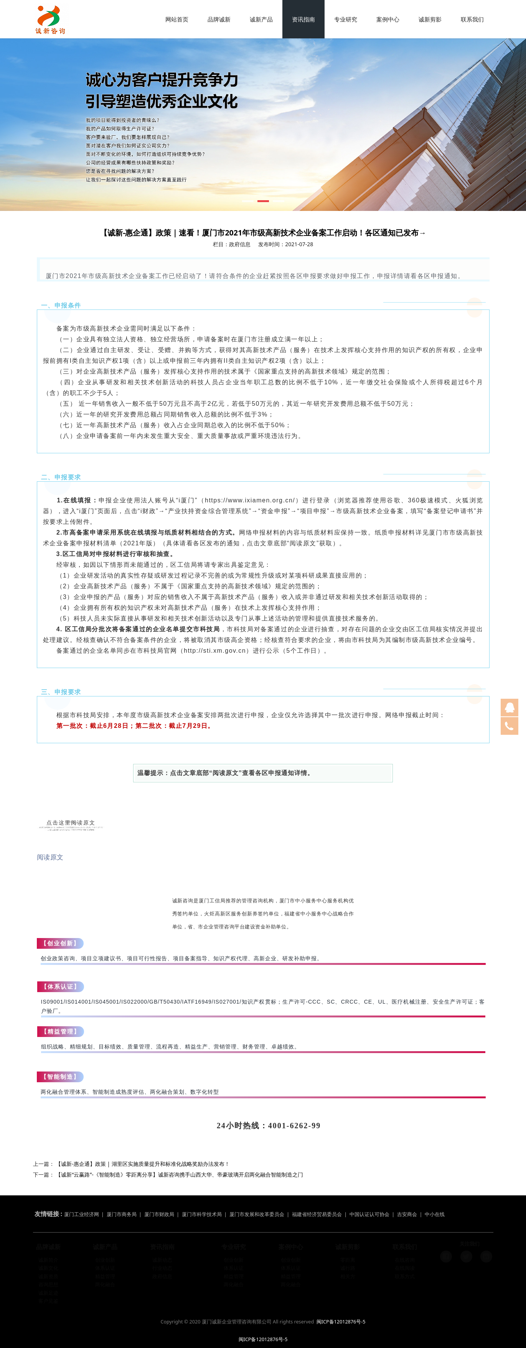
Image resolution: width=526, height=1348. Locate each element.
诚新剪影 (430, 19)
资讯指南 (303, 19)
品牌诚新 (219, 19)
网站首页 (176, 19)
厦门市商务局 (122, 1209)
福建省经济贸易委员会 (317, 1209)
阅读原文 (50, 857)
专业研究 (345, 19)
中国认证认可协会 (369, 1209)
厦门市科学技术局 (202, 1209)
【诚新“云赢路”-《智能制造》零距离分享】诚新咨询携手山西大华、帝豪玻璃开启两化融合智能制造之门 (179, 1174)
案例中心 (387, 19)
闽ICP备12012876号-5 (341, 1321)
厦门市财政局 (159, 1209)
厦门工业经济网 (81, 1209)
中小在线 (435, 1209)
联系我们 (472, 19)
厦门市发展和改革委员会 (256, 1209)
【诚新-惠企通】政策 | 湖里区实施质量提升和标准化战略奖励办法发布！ (143, 1163)
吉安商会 (407, 1209)
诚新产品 (261, 19)
